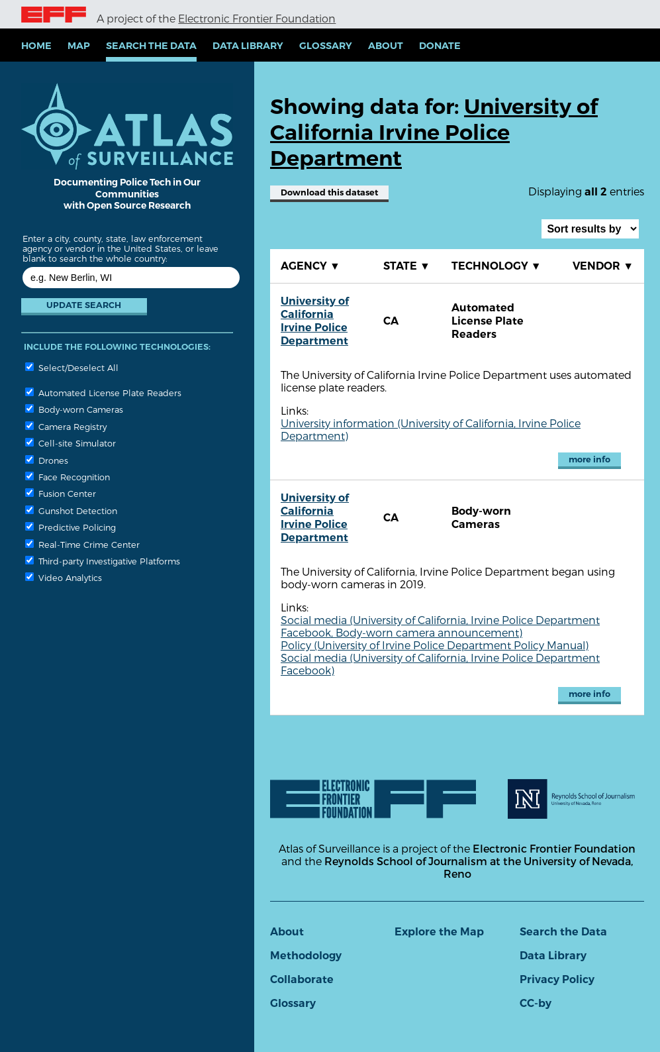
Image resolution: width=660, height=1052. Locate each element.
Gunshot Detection (71, 510)
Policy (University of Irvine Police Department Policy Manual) (435, 645)
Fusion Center (60, 493)
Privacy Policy (557, 979)
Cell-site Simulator (70, 443)
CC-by (535, 1003)
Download (329, 192)
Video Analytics (63, 577)
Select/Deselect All (71, 367)
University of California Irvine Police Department (315, 321)
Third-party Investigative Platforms (102, 561)
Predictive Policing (70, 527)
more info (589, 459)
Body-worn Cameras (74, 409)
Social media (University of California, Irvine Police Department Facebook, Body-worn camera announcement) (440, 626)
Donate (440, 46)
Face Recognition (67, 477)
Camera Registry (66, 426)
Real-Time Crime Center (82, 544)
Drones (46, 460)
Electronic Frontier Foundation (257, 18)
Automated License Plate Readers (103, 392)
